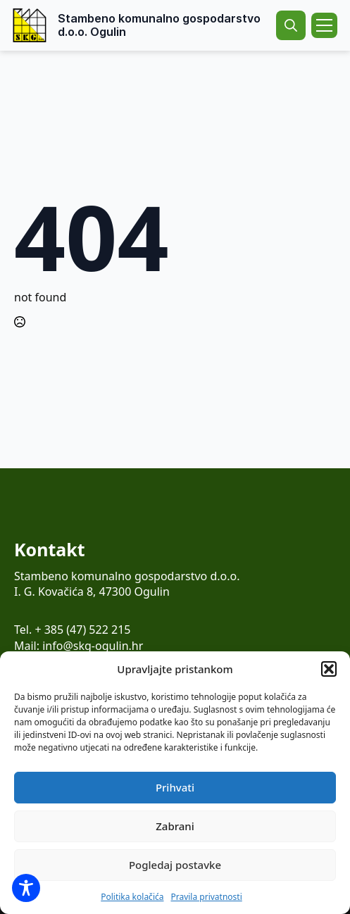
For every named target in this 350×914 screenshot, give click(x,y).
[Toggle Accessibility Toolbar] (26, 887)
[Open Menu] (324, 25)
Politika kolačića (132, 897)
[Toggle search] (291, 25)
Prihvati (175, 787)
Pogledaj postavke (175, 865)
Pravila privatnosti (206, 897)
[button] (329, 669)
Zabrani (175, 826)
